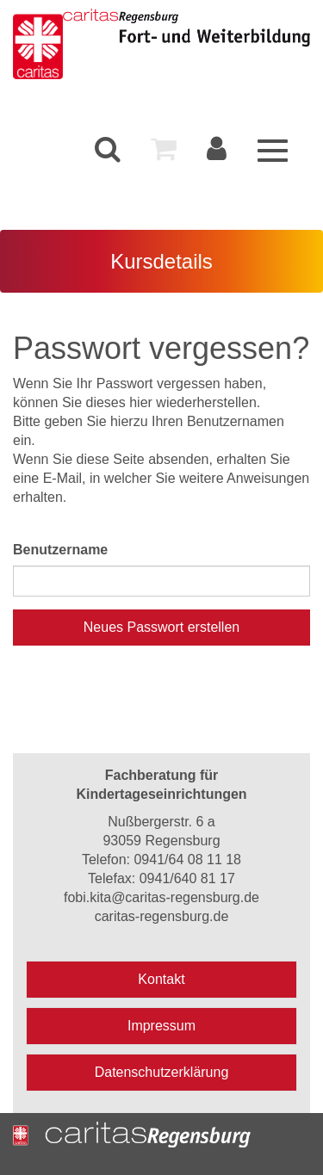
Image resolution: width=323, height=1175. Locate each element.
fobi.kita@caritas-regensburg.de (161, 897)
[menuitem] (107, 149)
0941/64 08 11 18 (187, 859)
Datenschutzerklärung (162, 1072)
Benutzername (60, 549)
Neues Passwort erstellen (161, 627)
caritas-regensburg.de (162, 916)
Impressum (161, 1025)
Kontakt (161, 979)
